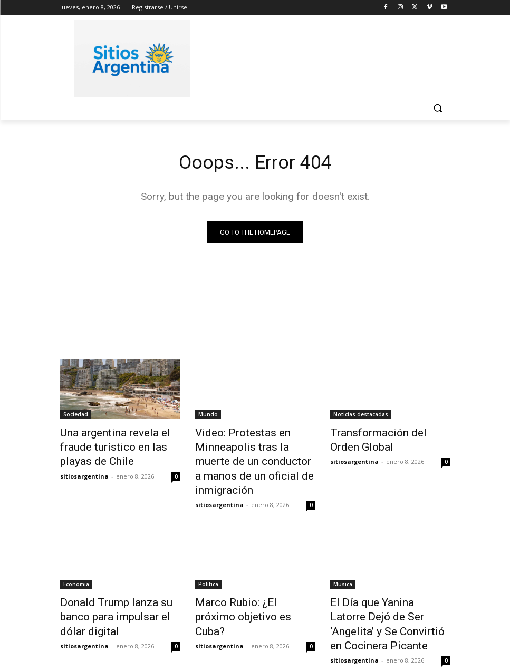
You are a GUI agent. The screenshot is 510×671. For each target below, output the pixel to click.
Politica (208, 560)
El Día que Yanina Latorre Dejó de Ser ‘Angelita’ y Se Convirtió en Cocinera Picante (389, 589)
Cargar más (255, 637)
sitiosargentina (84, 458)
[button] (438, 108)
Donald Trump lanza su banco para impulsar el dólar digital (118, 583)
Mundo (208, 416)
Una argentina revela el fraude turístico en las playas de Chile (120, 439)
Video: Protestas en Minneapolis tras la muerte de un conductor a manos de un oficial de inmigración (253, 450)
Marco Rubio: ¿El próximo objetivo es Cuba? (245, 583)
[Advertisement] (327, 56)
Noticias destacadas (360, 416)
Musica (342, 560)
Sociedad (75, 416)
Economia (76, 560)
